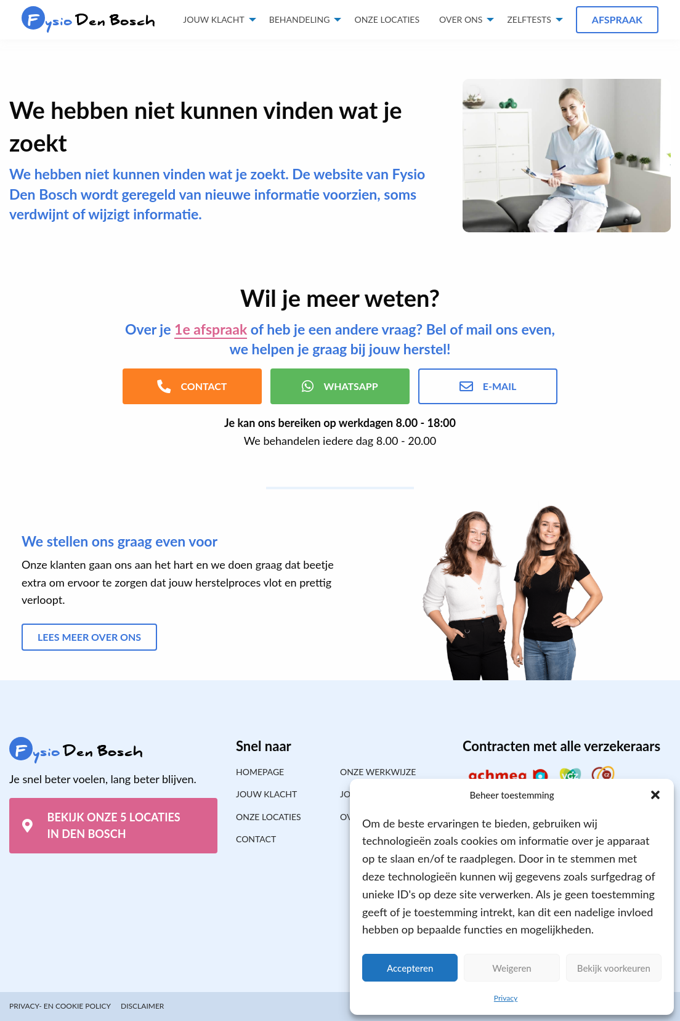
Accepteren (410, 968)
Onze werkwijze (378, 772)
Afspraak (617, 19)
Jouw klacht (213, 19)
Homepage (260, 772)
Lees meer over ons (89, 637)
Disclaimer (142, 1006)
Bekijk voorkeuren (613, 968)
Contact (256, 839)
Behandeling (299, 19)
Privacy (505, 998)
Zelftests (529, 19)
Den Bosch (88, 20)
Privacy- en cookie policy (60, 1006)
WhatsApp (340, 386)
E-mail (487, 386)
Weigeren (512, 968)
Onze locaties (386, 19)
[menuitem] (386, 20)
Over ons (460, 19)
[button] (655, 795)
